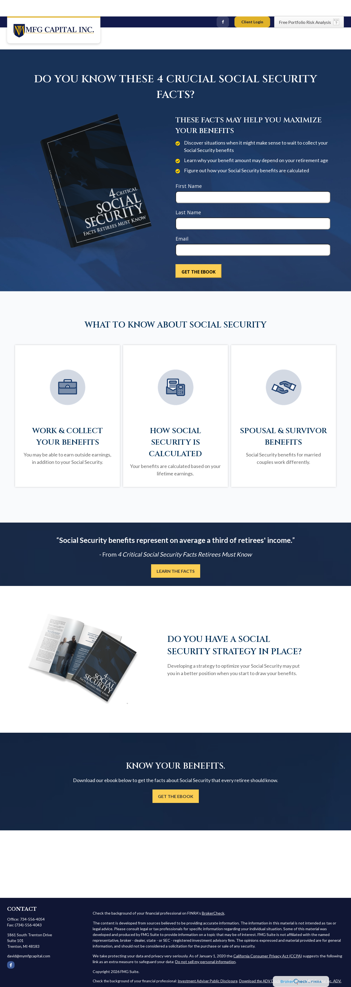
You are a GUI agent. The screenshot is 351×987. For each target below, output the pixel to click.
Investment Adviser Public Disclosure (207, 964)
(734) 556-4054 (23, 5)
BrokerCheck (213, 896)
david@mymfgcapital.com (72, 5)
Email (182, 222)
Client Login (252, 5)
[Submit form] (199, 254)
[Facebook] (223, 5)
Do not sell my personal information (205, 945)
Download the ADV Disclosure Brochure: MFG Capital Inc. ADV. (290, 964)
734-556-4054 (32, 902)
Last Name (188, 196)
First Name (189, 169)
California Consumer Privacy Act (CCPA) (267, 939)
